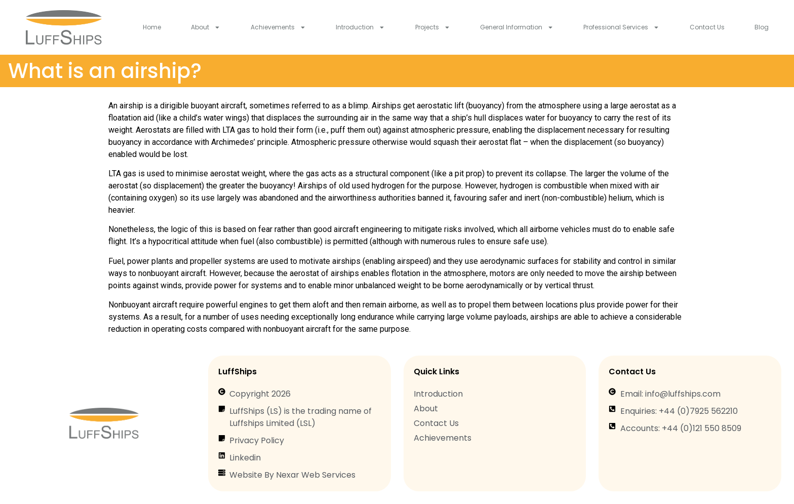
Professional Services (621, 27)
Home (152, 27)
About (205, 27)
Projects (432, 27)
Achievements (278, 27)
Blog (762, 27)
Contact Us (707, 27)
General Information (516, 27)
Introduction (360, 27)
